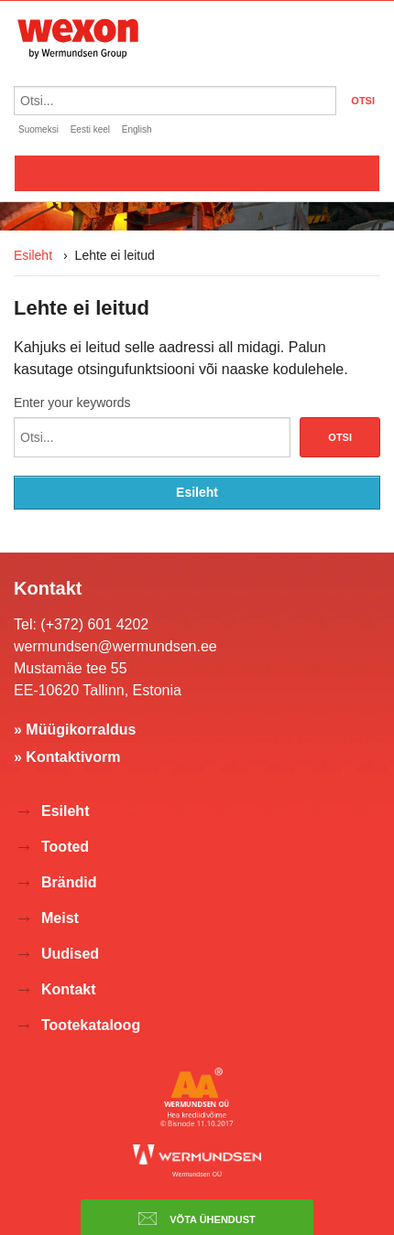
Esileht (33, 255)
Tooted (65, 846)
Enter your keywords (72, 402)
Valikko (197, 173)
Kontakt (68, 989)
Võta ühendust (197, 1218)
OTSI (363, 100)
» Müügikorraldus (75, 729)
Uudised (70, 953)
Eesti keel (90, 129)
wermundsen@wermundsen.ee (115, 646)
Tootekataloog (90, 1025)
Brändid (68, 882)
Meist (60, 918)
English (137, 129)
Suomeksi (38, 129)
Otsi (340, 437)
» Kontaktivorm (67, 757)
